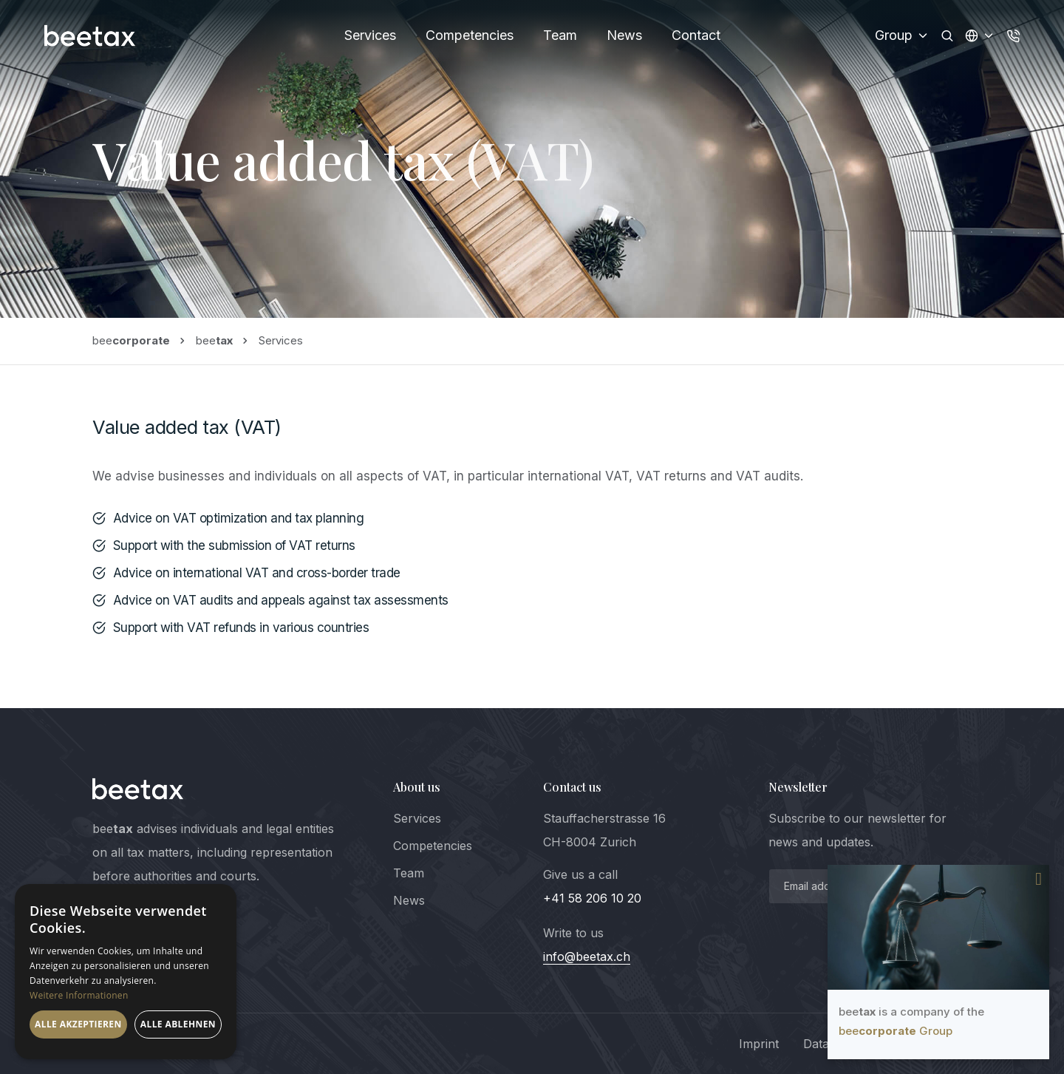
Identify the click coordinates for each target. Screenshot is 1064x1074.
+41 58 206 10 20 (592, 898)
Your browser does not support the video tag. (938, 927)
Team (560, 35)
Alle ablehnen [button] (178, 1024)
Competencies (470, 35)
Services (370, 35)
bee (131, 340)
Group (902, 35)
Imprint (759, 1043)
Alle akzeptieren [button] (78, 1024)
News (624, 35)
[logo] (137, 788)
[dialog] (125, 971)
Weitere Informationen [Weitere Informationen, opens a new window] (79, 995)
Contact (696, 35)
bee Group (895, 1031)
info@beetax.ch (586, 956)
